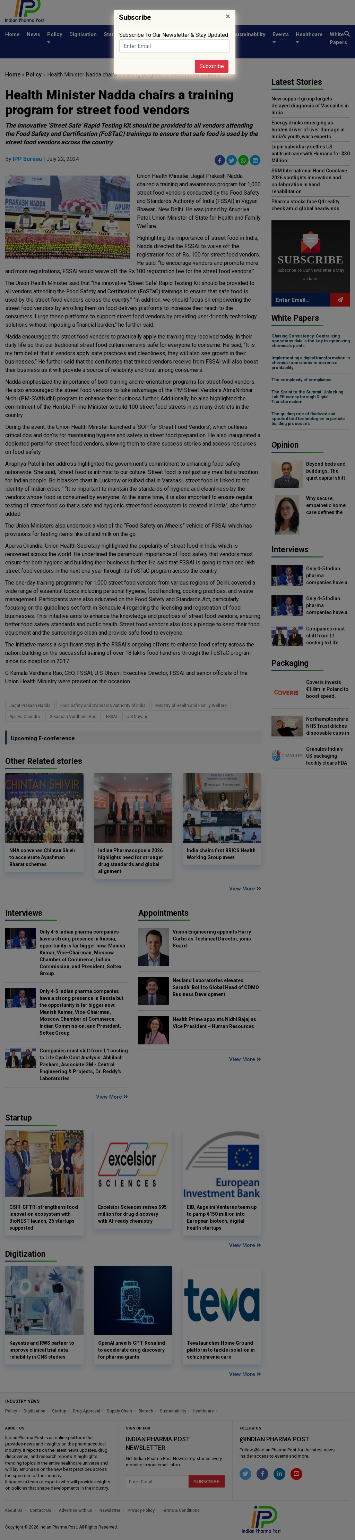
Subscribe (211, 66)
